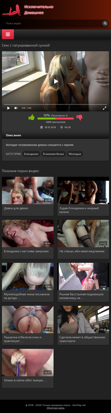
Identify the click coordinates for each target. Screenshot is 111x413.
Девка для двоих (16, 208)
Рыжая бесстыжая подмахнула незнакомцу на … (81, 296)
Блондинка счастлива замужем (26, 251)
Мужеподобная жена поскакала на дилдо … (26, 296)
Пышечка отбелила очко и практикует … (22, 339)
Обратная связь (55, 407)
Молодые (75, 153)
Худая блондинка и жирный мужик (79, 210)
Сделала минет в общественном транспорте (82, 339)
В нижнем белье (53, 153)
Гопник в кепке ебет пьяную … (25, 380)
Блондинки (31, 153)
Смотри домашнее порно (31, 10)
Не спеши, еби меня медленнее (82, 251)
